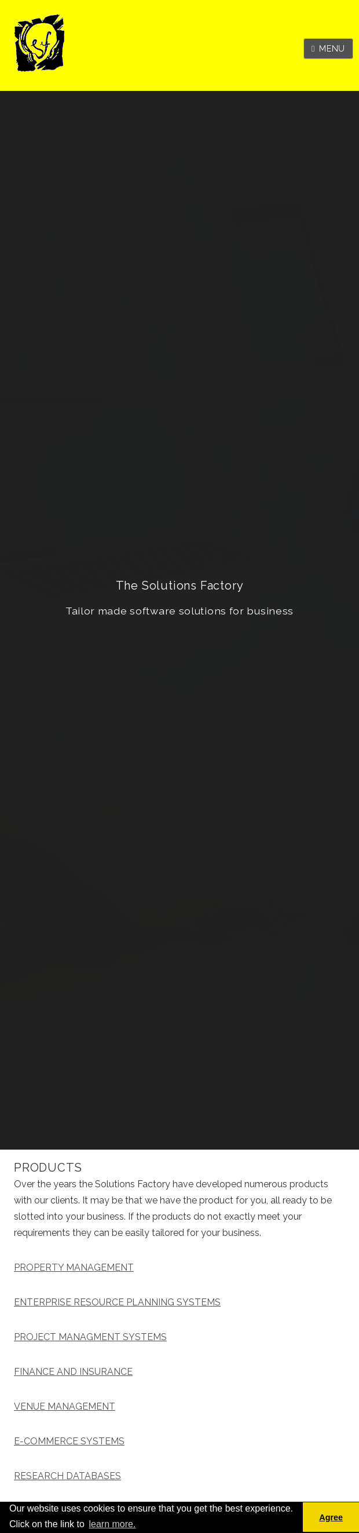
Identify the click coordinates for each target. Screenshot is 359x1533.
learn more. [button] (112, 1524)
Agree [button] (331, 1517)
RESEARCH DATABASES (67, 1475)
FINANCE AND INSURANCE (73, 1371)
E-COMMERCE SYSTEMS (69, 1441)
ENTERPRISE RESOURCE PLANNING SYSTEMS (117, 1302)
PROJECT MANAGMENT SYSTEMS (90, 1336)
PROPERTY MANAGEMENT (74, 1267)
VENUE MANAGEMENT (64, 1406)
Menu (332, 48)
